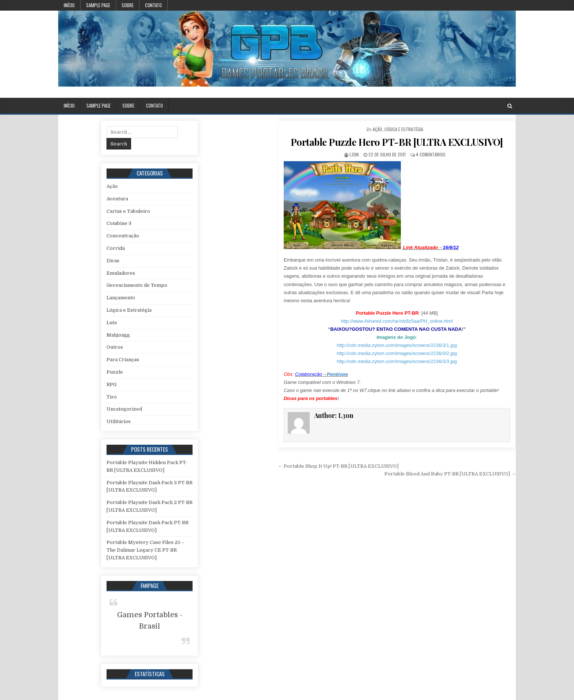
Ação (377, 129)
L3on (354, 154)
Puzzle (115, 372)
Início (69, 5)
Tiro (112, 397)
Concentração (123, 235)
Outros (115, 347)
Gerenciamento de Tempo (137, 285)
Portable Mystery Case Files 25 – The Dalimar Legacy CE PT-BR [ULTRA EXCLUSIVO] (145, 550)
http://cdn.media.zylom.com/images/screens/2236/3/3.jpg (397, 361)
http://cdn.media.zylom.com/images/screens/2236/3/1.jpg (397, 345)
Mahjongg (118, 335)
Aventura (117, 198)
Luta (112, 322)
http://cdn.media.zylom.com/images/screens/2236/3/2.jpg (397, 353)
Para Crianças (123, 359)
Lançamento (121, 297)
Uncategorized (124, 409)
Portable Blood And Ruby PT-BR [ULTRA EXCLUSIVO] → (450, 474)
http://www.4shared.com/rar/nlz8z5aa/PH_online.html (397, 321)
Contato (153, 5)
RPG (111, 384)
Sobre (128, 5)
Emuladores (121, 273)
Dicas (113, 260)
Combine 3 (119, 223)
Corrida (116, 248)
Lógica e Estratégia (403, 129)
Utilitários (119, 421)
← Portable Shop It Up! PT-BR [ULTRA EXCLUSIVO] (338, 466)
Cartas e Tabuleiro (128, 211)
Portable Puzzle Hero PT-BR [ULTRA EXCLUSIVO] (397, 142)
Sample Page (98, 5)
